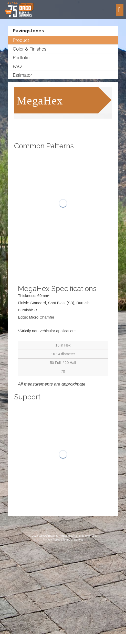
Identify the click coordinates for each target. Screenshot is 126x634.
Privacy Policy (51, 539)
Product (21, 40)
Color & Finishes (29, 49)
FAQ (17, 66)
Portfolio (21, 58)
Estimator (22, 75)
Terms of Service (72, 539)
